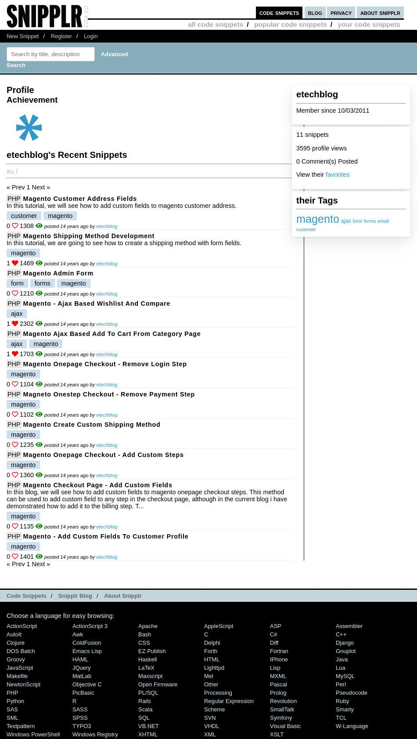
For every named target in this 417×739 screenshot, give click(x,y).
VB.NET (148, 726)
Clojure (16, 642)
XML (210, 734)
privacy (341, 12)
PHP (14, 198)
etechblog (106, 226)
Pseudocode (351, 692)
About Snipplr (123, 596)
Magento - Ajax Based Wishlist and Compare (96, 303)
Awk (77, 634)
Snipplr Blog (75, 596)
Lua (340, 667)
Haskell (147, 659)
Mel (208, 676)
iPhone (279, 659)
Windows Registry (95, 734)
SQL (144, 717)
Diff (274, 642)
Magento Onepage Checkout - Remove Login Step (105, 364)
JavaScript (20, 667)
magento (317, 219)
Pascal (278, 684)
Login (91, 36)
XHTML (148, 734)
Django (345, 642)
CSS (144, 642)
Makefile (17, 676)
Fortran (279, 651)
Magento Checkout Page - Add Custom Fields (98, 485)
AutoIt (14, 634)
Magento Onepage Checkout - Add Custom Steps (103, 454)
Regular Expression (229, 701)
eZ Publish (152, 651)
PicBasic (83, 692)
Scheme (214, 709)
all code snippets (215, 24)
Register (61, 36)
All (10, 171)
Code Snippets (27, 596)
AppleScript (218, 626)
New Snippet (23, 36)
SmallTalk (282, 709)
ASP (275, 626)
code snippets (279, 12)
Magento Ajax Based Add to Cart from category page (112, 333)
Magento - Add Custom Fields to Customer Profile (106, 536)
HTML (211, 659)
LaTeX (146, 667)
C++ (341, 634)
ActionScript (22, 626)
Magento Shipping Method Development (89, 235)
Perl (341, 684)
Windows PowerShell (33, 734)
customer (306, 229)
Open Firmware (157, 684)
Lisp (275, 667)
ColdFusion (86, 642)
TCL (341, 717)
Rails (144, 701)
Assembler (349, 626)
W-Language (352, 726)
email (383, 221)
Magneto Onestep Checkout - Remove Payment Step (109, 394)
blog (315, 12)
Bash (144, 634)
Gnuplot (346, 651)
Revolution (283, 701)
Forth (210, 651)
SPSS (80, 717)
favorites (337, 174)
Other (211, 684)
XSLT (277, 734)
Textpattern (21, 726)
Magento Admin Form (58, 273)
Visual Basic (285, 726)
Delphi (212, 642)
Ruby (342, 701)
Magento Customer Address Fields (80, 198)
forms (370, 221)
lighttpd (214, 667)
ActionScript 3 (90, 626)
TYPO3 (81, 726)
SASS (80, 709)
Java (342, 659)
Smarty (345, 709)
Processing (218, 692)
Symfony (281, 717)
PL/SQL (148, 692)
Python (15, 701)
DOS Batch (21, 651)
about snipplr (380, 12)
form (357, 221)
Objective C (87, 684)
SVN (210, 717)
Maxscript (150, 676)
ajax (346, 221)
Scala (145, 709)
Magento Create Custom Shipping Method (92, 424)
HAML (80, 659)
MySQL (345, 676)
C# (273, 634)
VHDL (211, 726)
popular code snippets (290, 24)
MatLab (81, 676)
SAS (12, 709)
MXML (278, 676)
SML (12, 717)
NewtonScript (23, 684)
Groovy (16, 659)
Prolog (278, 692)
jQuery (81, 667)
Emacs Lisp (87, 651)
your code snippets (369, 24)
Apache (148, 626)
